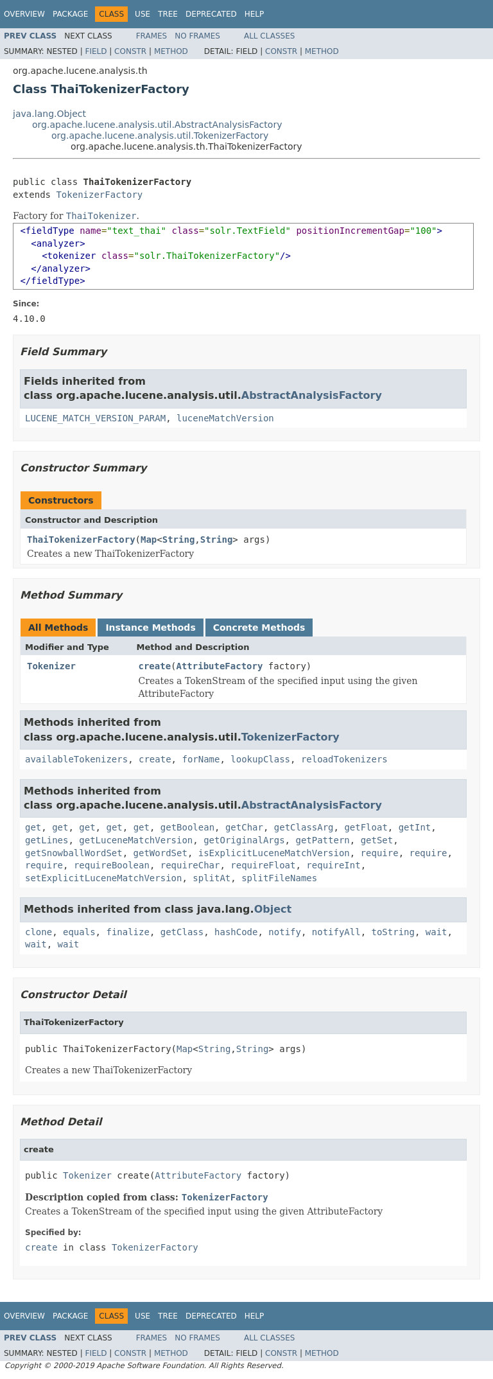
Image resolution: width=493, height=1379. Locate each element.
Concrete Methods (259, 627)
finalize (127, 932)
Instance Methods (150, 627)
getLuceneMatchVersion (136, 840)
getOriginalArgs (243, 840)
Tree (168, 14)
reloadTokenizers (344, 759)
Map (149, 539)
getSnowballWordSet (74, 853)
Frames (152, 35)
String (178, 539)
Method (171, 51)
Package (70, 14)
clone (38, 932)
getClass (181, 932)
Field (96, 51)
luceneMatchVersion (225, 418)
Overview (24, 14)
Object (273, 909)
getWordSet (160, 853)
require (380, 853)
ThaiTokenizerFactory (81, 539)
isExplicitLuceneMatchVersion (274, 853)
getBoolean (187, 827)
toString (393, 932)
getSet (377, 840)
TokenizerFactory (99, 194)
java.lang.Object (49, 114)
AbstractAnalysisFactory (311, 395)
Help (254, 14)
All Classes (269, 35)
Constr (130, 51)
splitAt (211, 878)
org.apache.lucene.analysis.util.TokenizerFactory (159, 135)
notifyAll (336, 932)
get (33, 827)
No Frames (197, 35)
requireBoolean (112, 865)
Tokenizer (51, 666)
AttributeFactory (220, 666)
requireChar (190, 865)
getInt (415, 827)
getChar (244, 827)
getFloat (365, 827)
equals (79, 932)
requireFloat (262, 865)
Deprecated (211, 14)
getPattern (322, 840)
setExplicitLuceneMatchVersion (103, 878)
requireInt (333, 865)
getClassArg (304, 827)
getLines (46, 840)
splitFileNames (279, 878)
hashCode (235, 932)
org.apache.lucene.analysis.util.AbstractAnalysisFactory (157, 124)
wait (436, 932)
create (155, 666)
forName (201, 759)
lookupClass (260, 759)
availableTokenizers (76, 759)
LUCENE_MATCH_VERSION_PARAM (95, 418)
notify (284, 932)
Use (142, 14)
